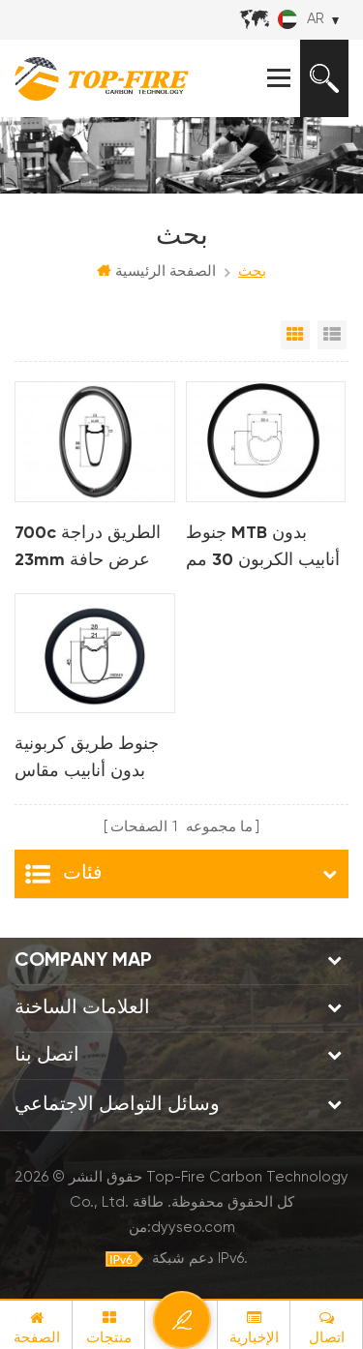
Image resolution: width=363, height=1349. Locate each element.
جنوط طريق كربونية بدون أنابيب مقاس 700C (87, 760)
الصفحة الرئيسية (156, 271)
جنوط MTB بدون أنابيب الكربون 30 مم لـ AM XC (263, 549)
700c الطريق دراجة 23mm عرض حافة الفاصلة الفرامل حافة (91, 549)
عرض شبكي (295, 334)
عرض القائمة (332, 334)
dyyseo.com (193, 1227)
